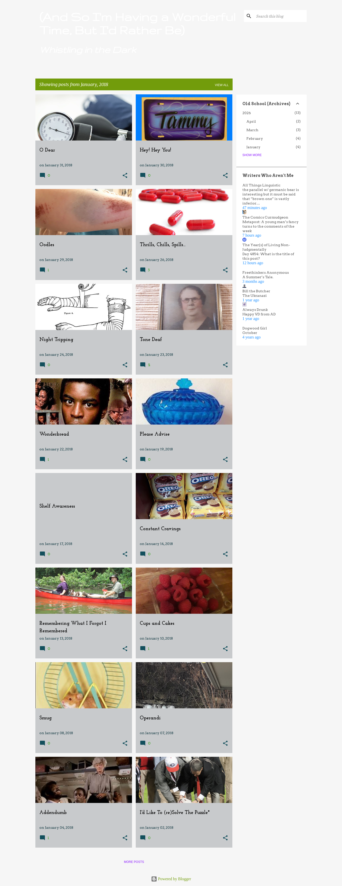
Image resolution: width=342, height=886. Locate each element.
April (251, 121)
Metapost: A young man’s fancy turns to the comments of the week (270, 226)
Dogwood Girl (254, 328)
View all (222, 85)
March (252, 130)
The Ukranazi (254, 296)
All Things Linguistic (261, 185)
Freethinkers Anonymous (265, 272)
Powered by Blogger (171, 879)
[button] (125, 175)
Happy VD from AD (259, 314)
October (249, 333)
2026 (246, 113)
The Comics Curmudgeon (265, 217)
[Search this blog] (280, 16)
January (253, 147)
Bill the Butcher (256, 291)
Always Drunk (255, 310)
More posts (134, 862)
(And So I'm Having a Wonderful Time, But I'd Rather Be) (137, 23)
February (254, 139)
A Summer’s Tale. (257, 277)
